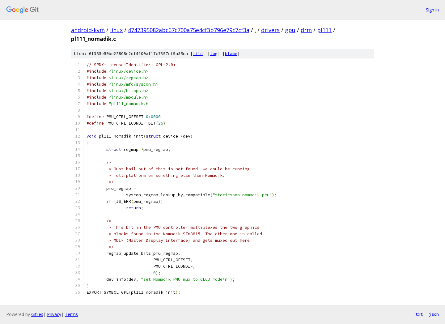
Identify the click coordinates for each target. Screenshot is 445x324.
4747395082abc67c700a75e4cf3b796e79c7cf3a (188, 30)
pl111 (324, 30)
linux (116, 30)
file (198, 53)
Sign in (432, 10)
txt (419, 314)
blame (231, 53)
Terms (71, 314)
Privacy (54, 314)
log (214, 53)
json (434, 314)
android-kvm (88, 30)
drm (306, 30)
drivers (270, 30)
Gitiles (37, 314)
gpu (290, 30)
